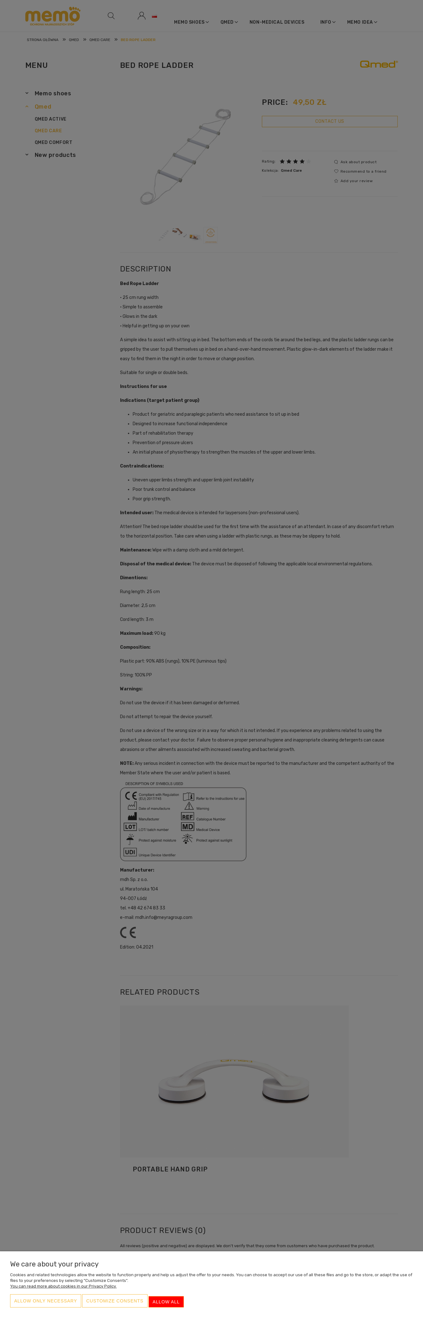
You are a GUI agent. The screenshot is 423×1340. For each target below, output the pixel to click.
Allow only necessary (45, 1304)
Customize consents (114, 1304)
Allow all (166, 1304)
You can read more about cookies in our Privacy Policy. (63, 1290)
